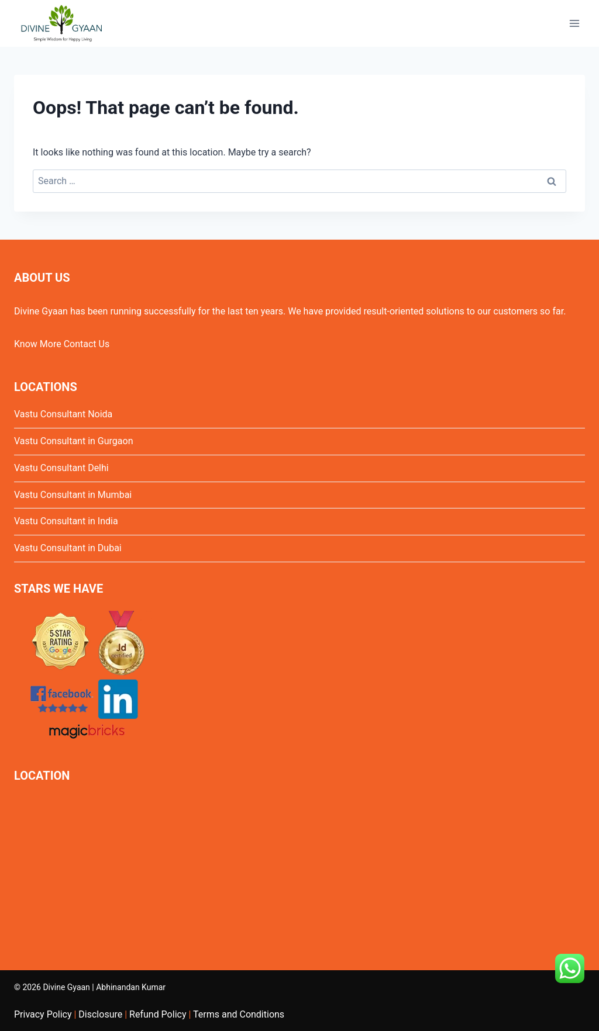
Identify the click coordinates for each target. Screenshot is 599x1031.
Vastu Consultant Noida (63, 414)
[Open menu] (574, 23)
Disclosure (100, 1014)
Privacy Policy (43, 1014)
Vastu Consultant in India (66, 521)
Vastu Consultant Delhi (61, 467)
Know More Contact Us (61, 344)
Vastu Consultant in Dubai (68, 547)
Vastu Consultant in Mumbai (73, 494)
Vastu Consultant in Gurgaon (73, 441)
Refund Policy (157, 1014)
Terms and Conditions (238, 1014)
